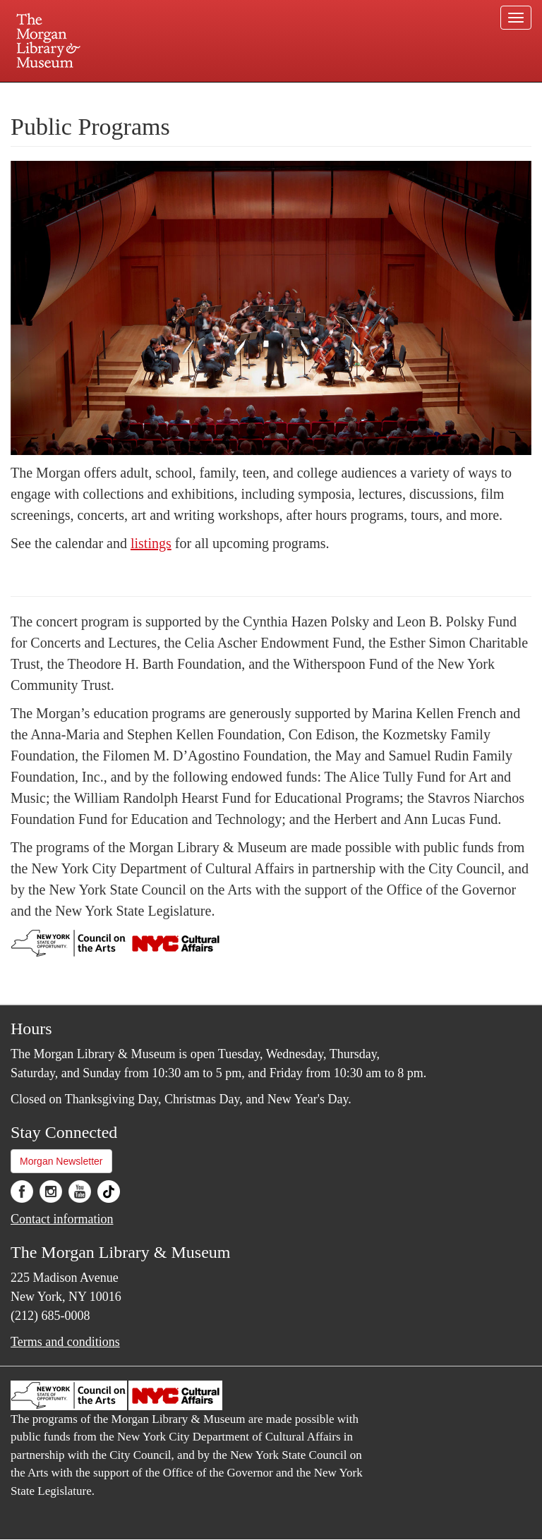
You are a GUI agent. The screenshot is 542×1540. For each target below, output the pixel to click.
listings (151, 543)
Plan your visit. (103, 94)
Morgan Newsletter (61, 1161)
